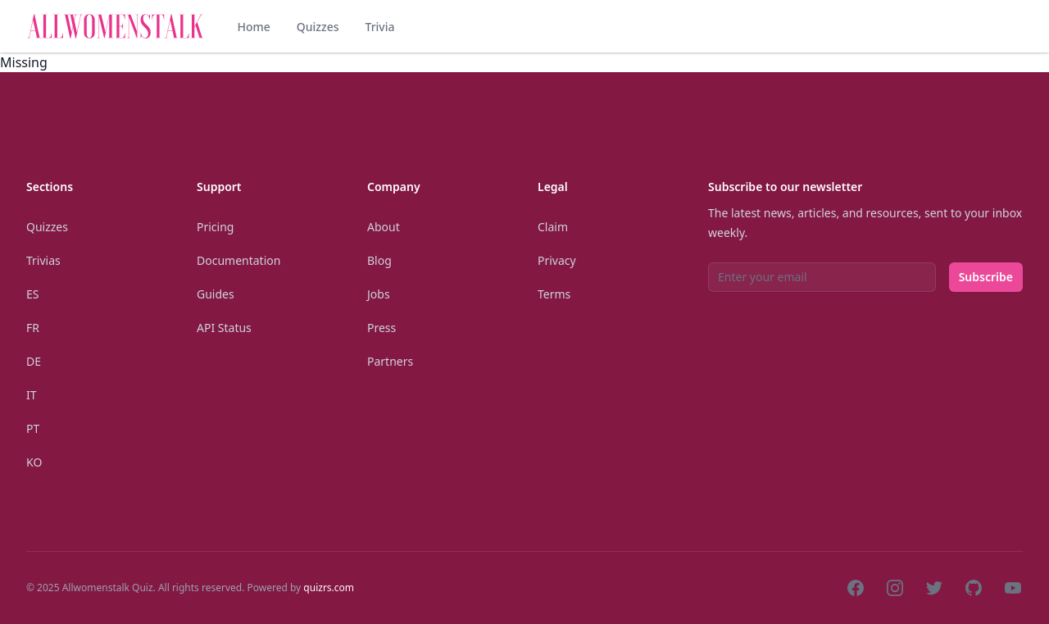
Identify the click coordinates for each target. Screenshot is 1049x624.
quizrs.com (328, 587)
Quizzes (318, 26)
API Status (224, 327)
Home (253, 26)
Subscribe (986, 277)
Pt (32, 428)
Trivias (43, 260)
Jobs (378, 294)
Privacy (557, 260)
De (33, 361)
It (31, 395)
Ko (34, 462)
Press (381, 327)
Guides (215, 294)
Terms (554, 294)
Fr (32, 327)
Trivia (379, 26)
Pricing (215, 227)
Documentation (238, 260)
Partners (390, 361)
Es (32, 294)
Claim (553, 227)
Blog (379, 260)
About (383, 227)
